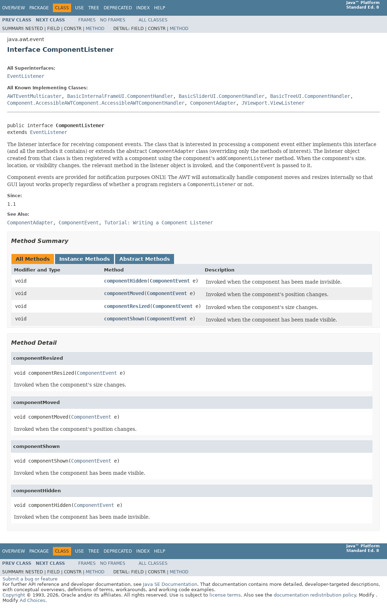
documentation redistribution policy (315, 595)
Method (95, 28)
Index (143, 7)
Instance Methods (84, 259)
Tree (93, 7)
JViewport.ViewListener (273, 103)
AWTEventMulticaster (34, 96)
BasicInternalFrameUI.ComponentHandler (120, 96)
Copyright (14, 595)
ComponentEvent (170, 281)
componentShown (124, 319)
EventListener (25, 76)
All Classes (153, 20)
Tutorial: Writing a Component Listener (158, 222)
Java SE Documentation (170, 584)
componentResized (127, 306)
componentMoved (124, 293)
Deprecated (118, 7)
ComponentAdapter (213, 103)
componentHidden (125, 281)
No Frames (112, 20)
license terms (225, 595)
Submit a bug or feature (30, 579)
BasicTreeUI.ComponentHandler (310, 96)
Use (79, 7)
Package (39, 7)
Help (159, 7)
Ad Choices (32, 600)
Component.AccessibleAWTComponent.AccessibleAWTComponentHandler (95, 103)
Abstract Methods (144, 259)
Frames (87, 20)
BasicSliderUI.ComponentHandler (221, 96)
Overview (13, 7)
